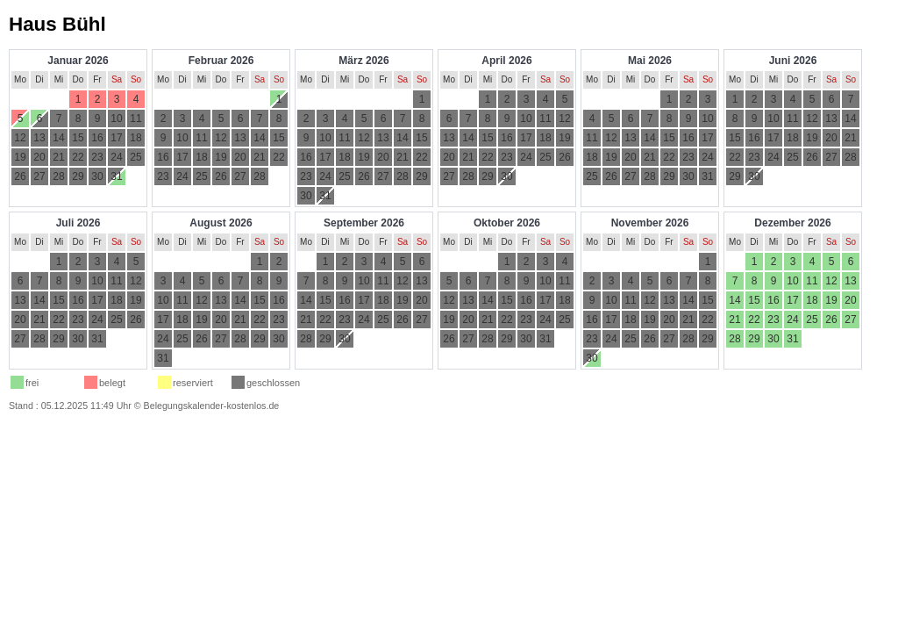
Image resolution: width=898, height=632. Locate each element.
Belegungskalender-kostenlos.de (212, 405)
